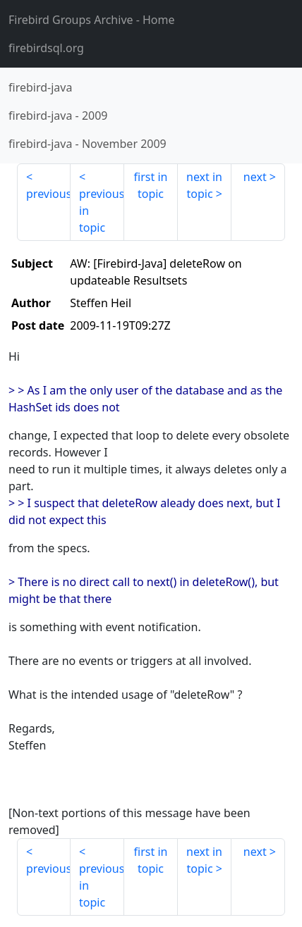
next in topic (204, 185)
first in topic (151, 185)
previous (48, 193)
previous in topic (101, 210)
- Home (91, 19)
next (255, 177)
